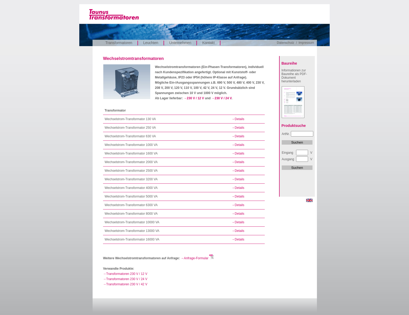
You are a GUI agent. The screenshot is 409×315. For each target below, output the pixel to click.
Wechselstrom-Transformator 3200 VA (131, 179)
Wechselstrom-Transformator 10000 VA (132, 222)
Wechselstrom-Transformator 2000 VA (131, 162)
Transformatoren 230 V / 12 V (126, 274)
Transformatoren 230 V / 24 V (126, 279)
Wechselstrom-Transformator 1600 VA (131, 153)
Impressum (306, 43)
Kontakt (208, 43)
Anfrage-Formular (199, 258)
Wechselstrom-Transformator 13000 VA (132, 231)
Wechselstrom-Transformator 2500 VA (131, 170)
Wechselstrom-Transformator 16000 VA (132, 239)
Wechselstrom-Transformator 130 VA (130, 119)
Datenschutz (285, 43)
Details (239, 119)
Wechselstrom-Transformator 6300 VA (131, 205)
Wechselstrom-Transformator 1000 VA (131, 145)
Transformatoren (118, 43)
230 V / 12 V (195, 98)
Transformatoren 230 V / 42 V (126, 284)
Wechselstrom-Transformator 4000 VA (131, 188)
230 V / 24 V (223, 98)
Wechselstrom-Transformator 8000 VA (131, 213)
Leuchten (150, 43)
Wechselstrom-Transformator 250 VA (130, 127)
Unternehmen (180, 43)
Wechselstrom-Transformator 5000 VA (131, 196)
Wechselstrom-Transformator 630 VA (130, 136)
